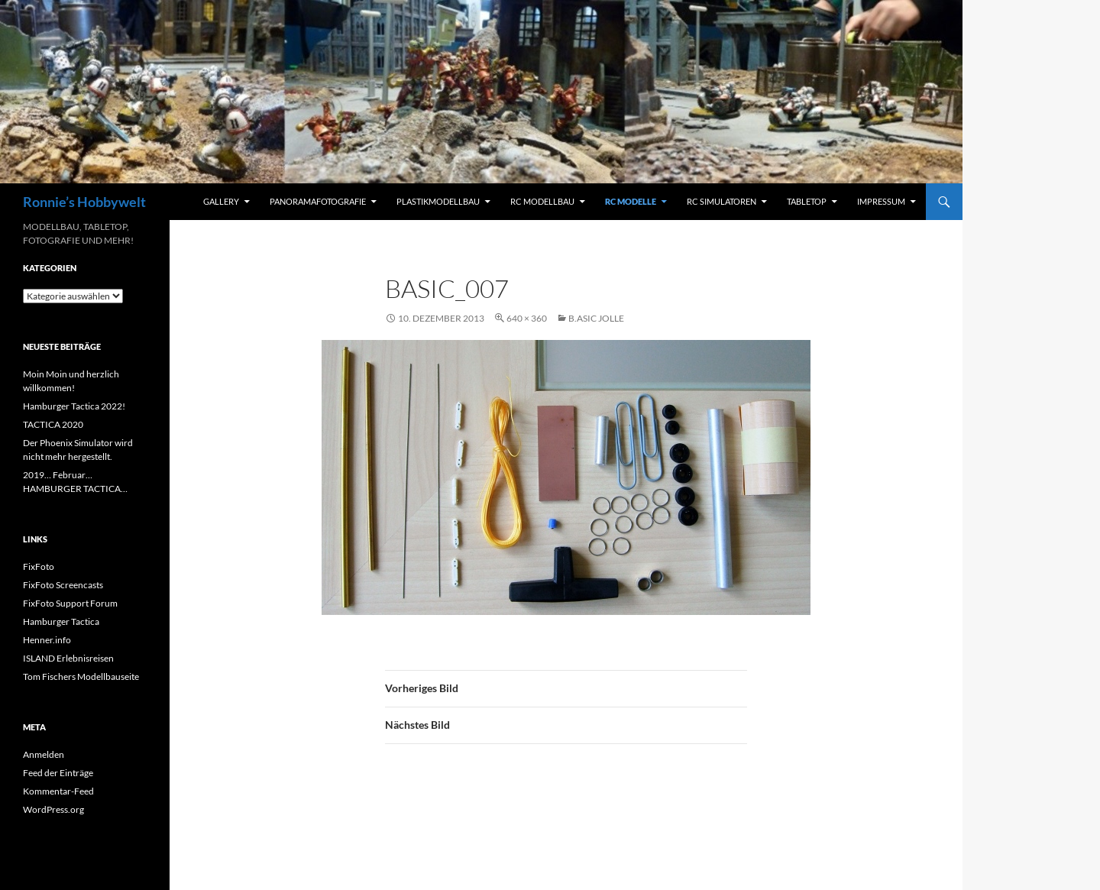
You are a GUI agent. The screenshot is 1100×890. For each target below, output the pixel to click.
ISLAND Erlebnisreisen (68, 658)
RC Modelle (630, 201)
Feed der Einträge (58, 772)
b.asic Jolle (596, 318)
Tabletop (807, 201)
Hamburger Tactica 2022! (74, 406)
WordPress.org (53, 809)
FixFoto (38, 566)
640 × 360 (526, 318)
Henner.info (47, 640)
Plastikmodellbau (438, 201)
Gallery (221, 201)
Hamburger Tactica (61, 621)
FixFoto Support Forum (70, 603)
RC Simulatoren (721, 201)
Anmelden (43, 754)
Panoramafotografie (318, 201)
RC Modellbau (542, 201)
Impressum (881, 201)
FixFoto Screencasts (63, 585)
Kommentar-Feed (58, 791)
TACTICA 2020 (53, 424)
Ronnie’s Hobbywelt (84, 201)
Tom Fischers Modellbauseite (81, 676)
